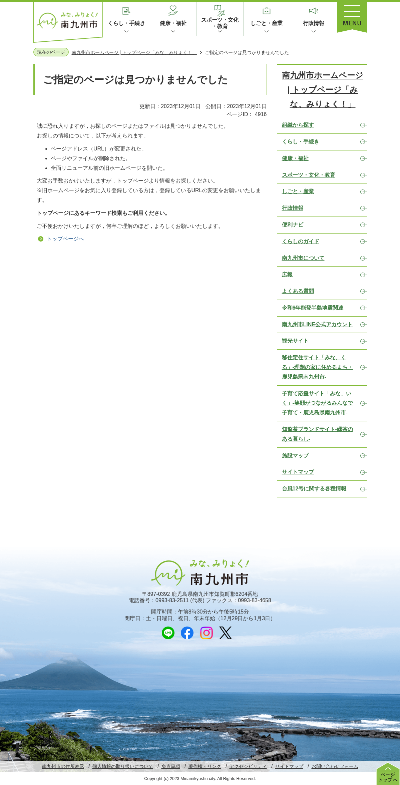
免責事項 (170, 766)
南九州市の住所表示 (63, 766)
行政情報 (313, 23)
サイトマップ (289, 766)
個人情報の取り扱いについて (122, 766)
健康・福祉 (173, 23)
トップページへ (65, 239)
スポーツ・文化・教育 (220, 23)
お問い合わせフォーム (335, 766)
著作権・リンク (204, 766)
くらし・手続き (126, 23)
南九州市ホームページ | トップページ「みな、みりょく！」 (134, 52)
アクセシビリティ (248, 766)
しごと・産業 (267, 23)
